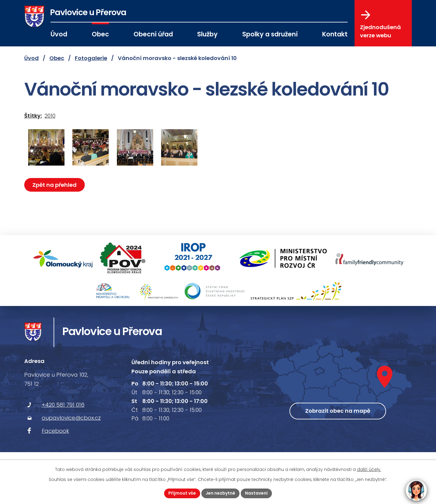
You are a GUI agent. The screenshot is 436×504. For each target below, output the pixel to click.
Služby (207, 34)
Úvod (59, 34)
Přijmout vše (182, 493)
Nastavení (256, 493)
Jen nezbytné (220, 493)
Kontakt (335, 34)
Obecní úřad (153, 34)
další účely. (369, 469)
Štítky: (33, 115)
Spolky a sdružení (270, 34)
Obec (100, 34)
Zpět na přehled (54, 185)
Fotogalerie (91, 58)
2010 (50, 115)
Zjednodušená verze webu (380, 24)
